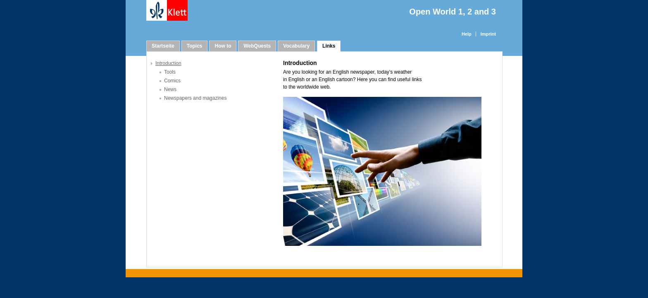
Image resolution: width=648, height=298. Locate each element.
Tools (170, 72)
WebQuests (257, 46)
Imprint (488, 33)
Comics (172, 81)
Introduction (168, 63)
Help (467, 33)
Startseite (163, 46)
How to (222, 46)
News (170, 89)
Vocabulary (296, 46)
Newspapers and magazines (195, 98)
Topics (194, 46)
